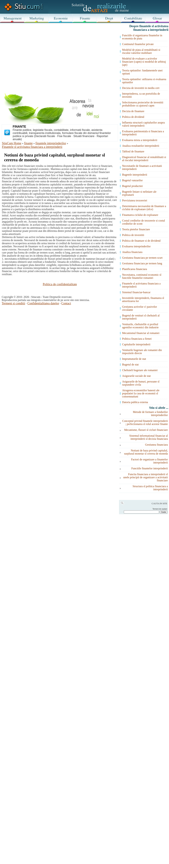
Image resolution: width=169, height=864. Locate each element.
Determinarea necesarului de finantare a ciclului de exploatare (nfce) (144, 208)
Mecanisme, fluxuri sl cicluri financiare (146, 429)
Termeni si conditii (13, 303)
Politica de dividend (133, 116)
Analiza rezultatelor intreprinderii (140, 145)
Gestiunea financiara (156, 444)
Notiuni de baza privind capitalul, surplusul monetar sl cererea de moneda (146, 452)
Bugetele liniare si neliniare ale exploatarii (139, 193)
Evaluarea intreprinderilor (136, 246)
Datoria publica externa (135, 402)
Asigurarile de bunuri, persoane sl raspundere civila (140, 383)
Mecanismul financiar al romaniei (140, 333)
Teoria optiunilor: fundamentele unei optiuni (142, 72)
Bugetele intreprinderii (134, 174)
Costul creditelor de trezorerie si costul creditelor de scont (143, 222)
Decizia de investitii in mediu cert (140, 88)
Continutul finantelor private (138, 44)
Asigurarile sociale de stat (136, 375)
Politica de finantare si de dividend (141, 240)
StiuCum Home (11, 143)
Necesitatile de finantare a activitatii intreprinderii (142, 167)
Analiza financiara (132, 252)
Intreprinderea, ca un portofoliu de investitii (141, 95)
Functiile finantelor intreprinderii (149, 468)
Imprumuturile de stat (134, 358)
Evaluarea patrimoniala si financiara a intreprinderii (143, 133)
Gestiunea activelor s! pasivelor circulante (139, 308)
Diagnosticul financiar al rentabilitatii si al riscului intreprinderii (144, 159)
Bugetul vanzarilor (132, 180)
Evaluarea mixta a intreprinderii (139, 140)
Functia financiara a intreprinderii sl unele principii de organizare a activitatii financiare (145, 477)
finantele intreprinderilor (51, 143)
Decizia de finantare (133, 111)
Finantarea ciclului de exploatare (140, 214)
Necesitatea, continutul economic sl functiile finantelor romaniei (141, 276)
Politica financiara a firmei (137, 338)
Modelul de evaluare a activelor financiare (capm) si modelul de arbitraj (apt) (144, 61)
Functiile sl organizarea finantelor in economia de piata (142, 37)
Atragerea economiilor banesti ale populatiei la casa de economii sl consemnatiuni (140, 393)
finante (28, 143)
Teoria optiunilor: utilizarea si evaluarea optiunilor (144, 81)
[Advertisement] (34, 62)
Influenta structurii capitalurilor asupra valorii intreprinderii (143, 124)
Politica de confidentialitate (60, 284)
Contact (66, 303)
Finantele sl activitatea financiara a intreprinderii (32, 147)
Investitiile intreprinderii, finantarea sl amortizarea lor (143, 299)
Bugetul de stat (130, 364)
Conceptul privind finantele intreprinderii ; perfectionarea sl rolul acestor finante (145, 422)
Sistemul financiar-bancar (136, 292)
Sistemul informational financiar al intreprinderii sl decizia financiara (148, 437)
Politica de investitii (133, 235)
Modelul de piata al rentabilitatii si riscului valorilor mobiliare (141, 51)
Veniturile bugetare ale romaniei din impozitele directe (142, 352)
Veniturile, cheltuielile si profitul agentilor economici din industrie (140, 326)
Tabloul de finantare (133, 151)
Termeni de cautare (159, 509)
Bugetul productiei (132, 186)
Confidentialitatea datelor (43, 303)
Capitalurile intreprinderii (136, 344)
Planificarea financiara (134, 269)
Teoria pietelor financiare (136, 229)
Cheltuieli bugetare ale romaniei (140, 370)
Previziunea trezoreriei (134, 200)
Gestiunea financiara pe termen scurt (142, 257)
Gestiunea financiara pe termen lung (142, 263)
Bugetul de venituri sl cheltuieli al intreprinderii (141, 317)
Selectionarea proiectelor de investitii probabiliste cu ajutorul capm (142, 104)
